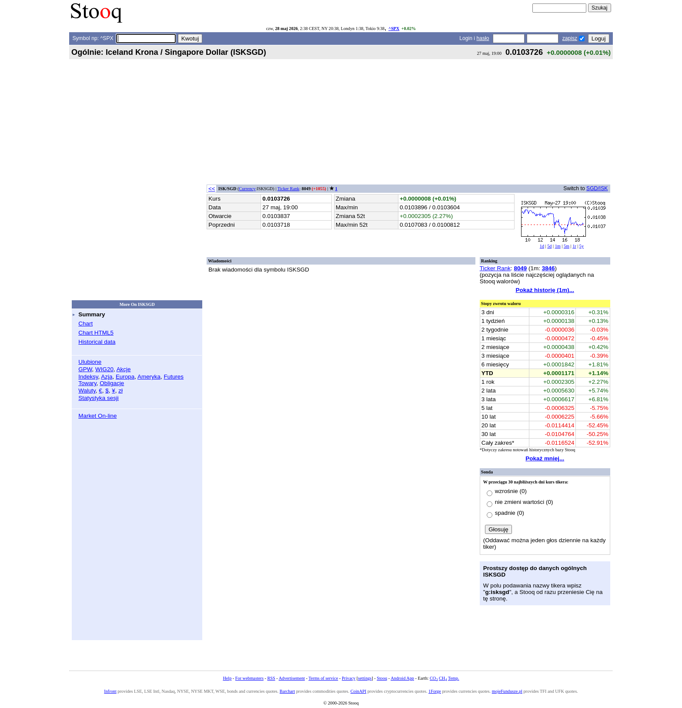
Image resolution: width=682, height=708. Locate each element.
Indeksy (88, 376)
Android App (402, 678)
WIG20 (104, 369)
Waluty (87, 390)
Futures (174, 376)
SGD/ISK (597, 188)
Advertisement (292, 678)
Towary (87, 383)
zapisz (569, 38)
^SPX (393, 28)
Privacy (348, 678)
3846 (548, 268)
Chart (85, 323)
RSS (271, 678)
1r (574, 246)
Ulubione (89, 362)
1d (542, 246)
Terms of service (323, 678)
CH (443, 678)
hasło (482, 38)
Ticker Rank (288, 188)
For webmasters (249, 678)
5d (549, 246)
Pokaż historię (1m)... (545, 290)
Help (227, 678)
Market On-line (97, 416)
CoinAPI (358, 691)
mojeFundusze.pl (507, 691)
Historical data (96, 342)
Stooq (382, 678)
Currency (247, 188)
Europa (125, 376)
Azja (106, 376)
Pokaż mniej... (544, 458)
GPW (85, 369)
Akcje (124, 369)
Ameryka (148, 376)
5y (581, 246)
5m (566, 246)
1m (558, 246)
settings (364, 678)
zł (120, 390)
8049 (520, 268)
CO (434, 678)
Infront (110, 691)
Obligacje (112, 383)
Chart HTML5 (96, 332)
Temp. (453, 678)
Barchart (287, 691)
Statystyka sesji (98, 398)
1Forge (434, 691)
